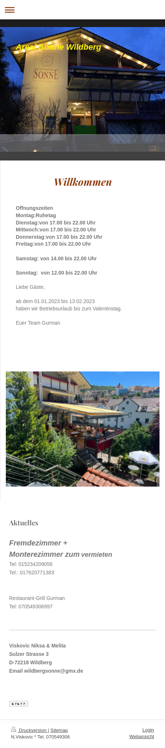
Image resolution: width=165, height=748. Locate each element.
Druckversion (29, 730)
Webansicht (141, 736)
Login (148, 730)
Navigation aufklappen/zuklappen (82, 10)
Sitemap (59, 730)
